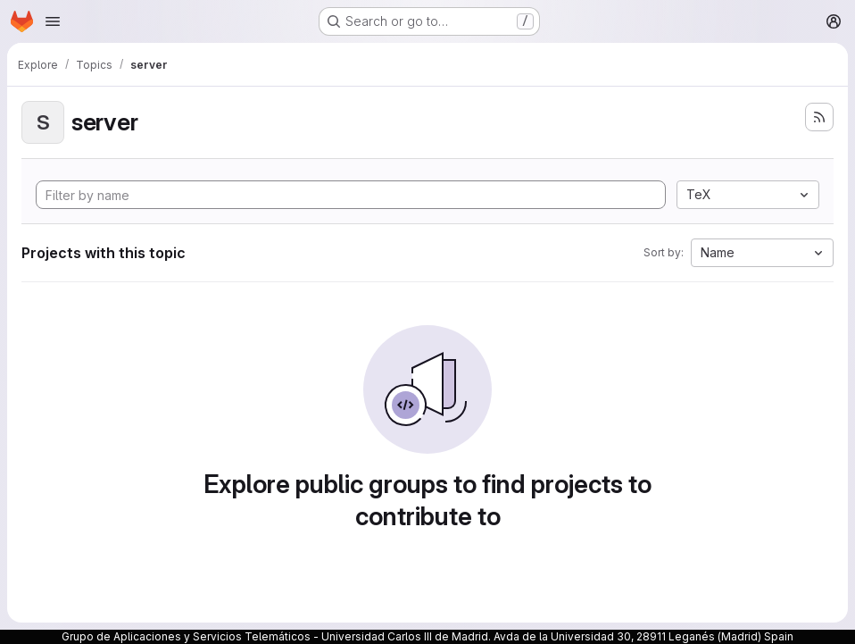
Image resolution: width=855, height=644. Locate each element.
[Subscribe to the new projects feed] (819, 117)
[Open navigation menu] (52, 21)
